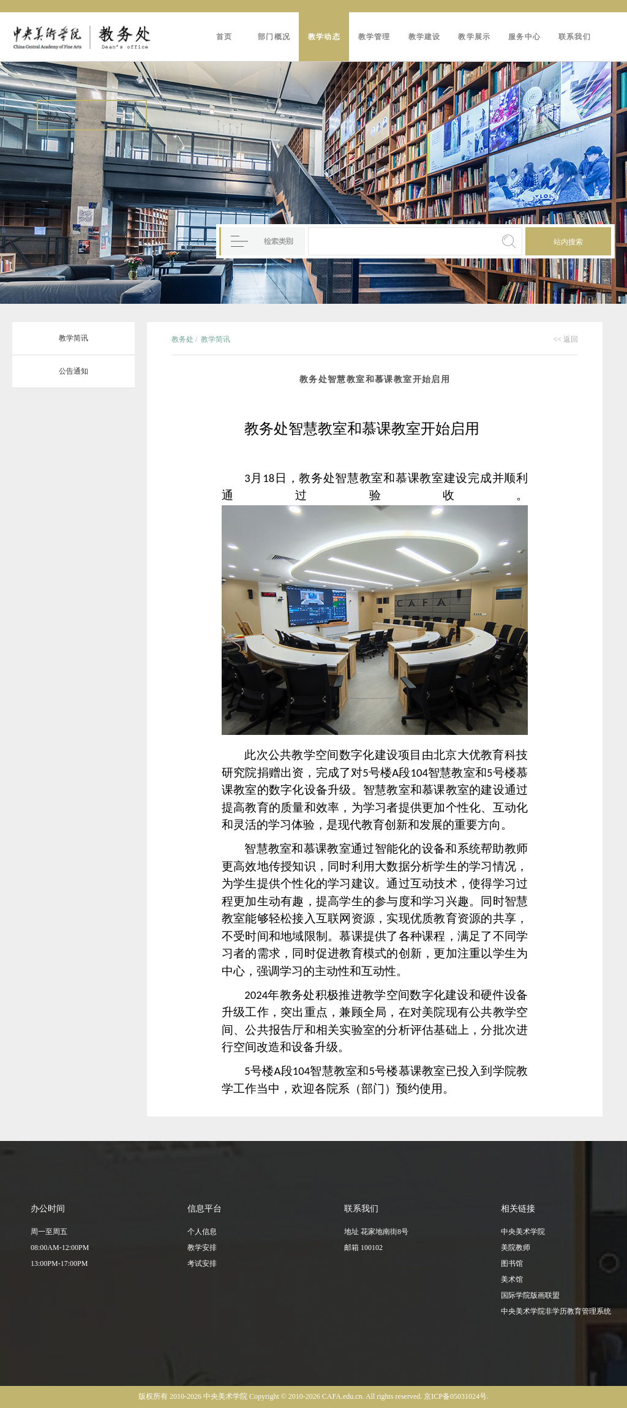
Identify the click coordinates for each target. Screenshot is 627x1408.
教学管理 (374, 36)
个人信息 (202, 1231)
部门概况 (274, 36)
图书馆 (512, 1263)
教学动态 (324, 36)
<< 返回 (565, 339)
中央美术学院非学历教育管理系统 (556, 1311)
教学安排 (202, 1247)
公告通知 (73, 371)
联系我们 (574, 36)
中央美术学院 (523, 1231)
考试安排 (202, 1263)
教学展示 (474, 36)
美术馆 (512, 1279)
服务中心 (524, 36)
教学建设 (424, 36)
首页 (224, 36)
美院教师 (515, 1247)
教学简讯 (73, 338)
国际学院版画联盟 (530, 1295)
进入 (52, 116)
